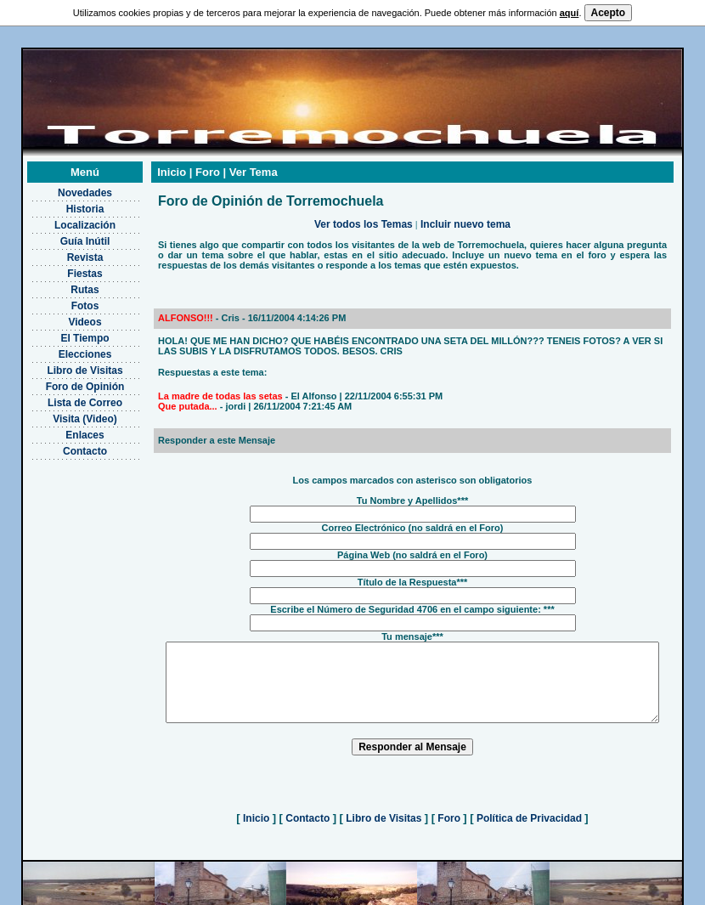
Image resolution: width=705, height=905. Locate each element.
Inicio (256, 826)
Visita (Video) (63, 411)
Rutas (63, 282)
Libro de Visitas (63, 363)
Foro (449, 826)
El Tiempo (63, 331)
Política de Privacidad (529, 826)
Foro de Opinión (63, 379)
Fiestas (63, 266)
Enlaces (63, 427)
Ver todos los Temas (363, 217)
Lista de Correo (62, 395)
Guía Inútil (63, 234)
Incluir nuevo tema (465, 217)
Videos (63, 314)
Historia (63, 201)
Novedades (63, 185)
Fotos (63, 298)
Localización (62, 217)
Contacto (64, 444)
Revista (63, 250)
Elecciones (63, 347)
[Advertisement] (63, 537)
